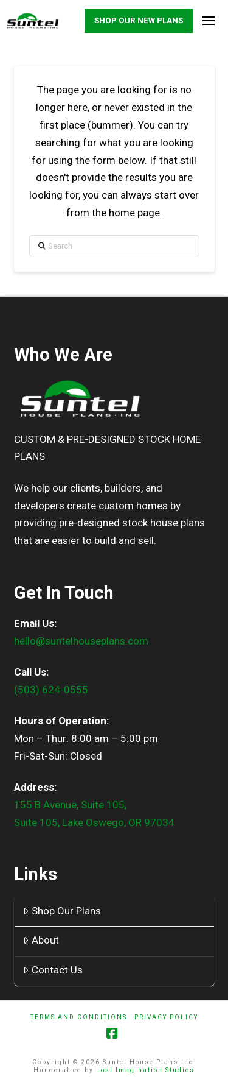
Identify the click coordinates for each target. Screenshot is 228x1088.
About (41, 940)
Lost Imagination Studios (145, 1070)
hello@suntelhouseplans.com (81, 641)
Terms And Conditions (78, 1017)
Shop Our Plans (62, 911)
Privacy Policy (166, 1017)
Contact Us (53, 970)
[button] (208, 21)
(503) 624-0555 (51, 690)
